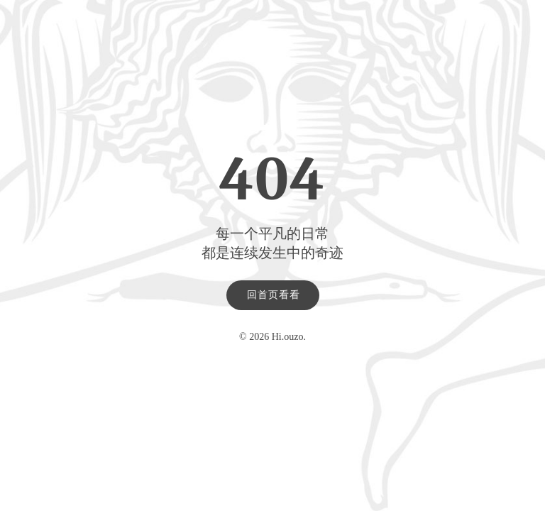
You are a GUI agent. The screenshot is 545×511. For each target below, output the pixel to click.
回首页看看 (273, 295)
